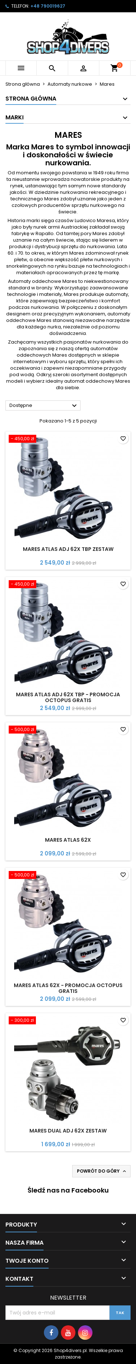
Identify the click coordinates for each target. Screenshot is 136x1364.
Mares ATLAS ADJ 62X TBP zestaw (68, 549)
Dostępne (44, 405)
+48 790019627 (47, 6)
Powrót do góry (102, 1171)
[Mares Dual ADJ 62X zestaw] (68, 1021)
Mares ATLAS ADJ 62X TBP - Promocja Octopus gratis (68, 697)
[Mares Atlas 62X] (68, 730)
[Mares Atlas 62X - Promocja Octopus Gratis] (68, 875)
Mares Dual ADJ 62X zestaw (68, 1130)
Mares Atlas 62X (68, 840)
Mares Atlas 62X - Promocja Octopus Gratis (68, 988)
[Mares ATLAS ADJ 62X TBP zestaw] (68, 439)
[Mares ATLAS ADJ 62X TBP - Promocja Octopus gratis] (68, 585)
